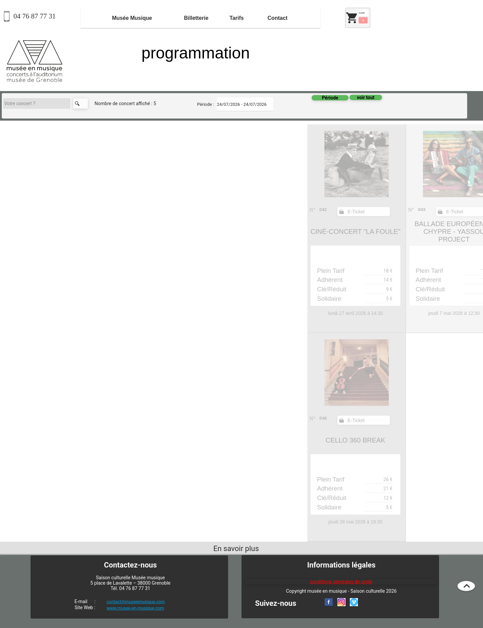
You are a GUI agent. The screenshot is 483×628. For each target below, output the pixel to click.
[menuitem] (132, 18)
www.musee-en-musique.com (135, 608)
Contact (278, 18)
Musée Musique (132, 18)
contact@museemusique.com (136, 601)
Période (330, 97)
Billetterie (196, 18)
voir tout (365, 97)
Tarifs (236, 18)
